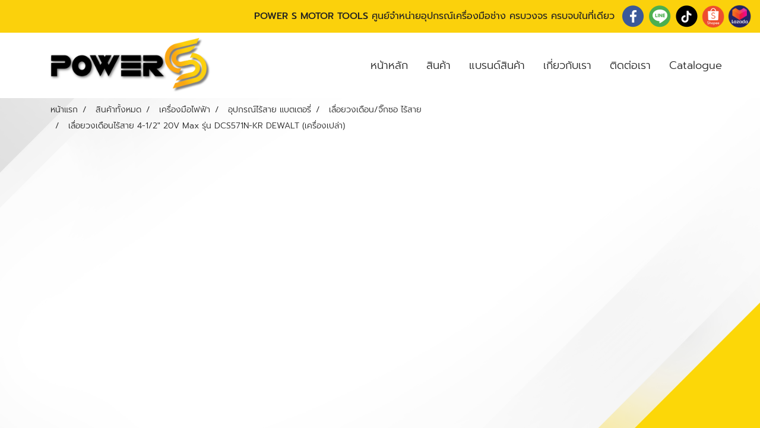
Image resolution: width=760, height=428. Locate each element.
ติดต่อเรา (630, 65)
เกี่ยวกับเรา (567, 65)
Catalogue (695, 65)
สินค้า (438, 65)
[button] (741, 65)
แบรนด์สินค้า (497, 65)
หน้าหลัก (389, 65)
